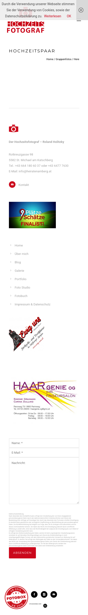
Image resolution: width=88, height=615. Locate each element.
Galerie (19, 270)
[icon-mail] (13, 184)
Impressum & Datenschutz (32, 304)
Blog (18, 262)
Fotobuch (21, 296)
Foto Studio (22, 287)
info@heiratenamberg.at (35, 171)
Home (50, 59)
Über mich (22, 254)
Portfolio (21, 279)
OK (69, 16)
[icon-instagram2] (45, 594)
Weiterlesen (52, 16)
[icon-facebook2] (35, 594)
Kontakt (24, 185)
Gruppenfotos (63, 59)
